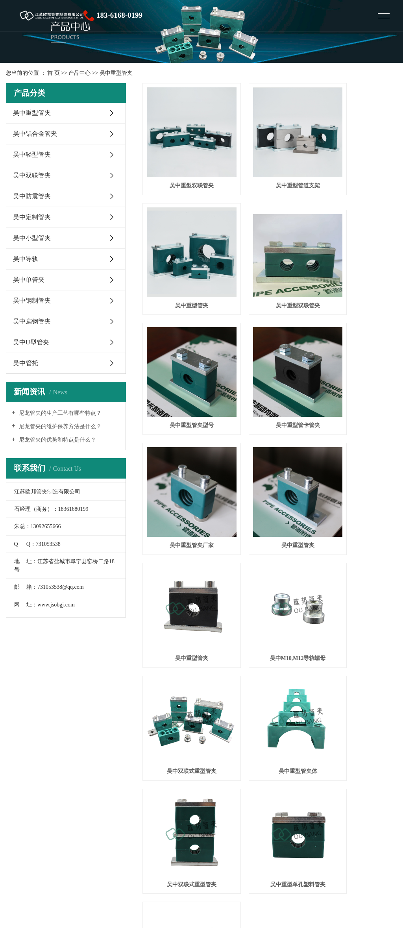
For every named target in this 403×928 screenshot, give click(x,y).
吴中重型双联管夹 (182, 167)
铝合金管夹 (82, 824)
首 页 (53, 73)
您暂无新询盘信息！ (122, 858)
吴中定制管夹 (32, 217)
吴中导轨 (25, 258)
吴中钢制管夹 (32, 300)
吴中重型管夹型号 (270, 268)
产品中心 (79, 73)
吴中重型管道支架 (270, 167)
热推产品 (27, 849)
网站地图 (53, 858)
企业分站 (27, 858)
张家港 (157, 849)
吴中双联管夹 (32, 175)
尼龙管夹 (108, 824)
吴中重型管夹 (116, 73)
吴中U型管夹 (31, 342)
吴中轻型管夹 (32, 154)
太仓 (129, 849)
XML (87, 858)
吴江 (184, 849)
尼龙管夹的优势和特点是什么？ (56, 440)
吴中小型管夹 (32, 238)
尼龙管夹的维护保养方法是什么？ (59, 426)
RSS (73, 858)
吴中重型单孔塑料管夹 (269, 561)
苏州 (197, 849)
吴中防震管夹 (32, 196)
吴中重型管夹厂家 (182, 369)
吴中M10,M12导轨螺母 (182, 465)
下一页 (332, 591)
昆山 (172, 849)
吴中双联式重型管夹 (269, 465)
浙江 (105, 849)
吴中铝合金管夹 (35, 133)
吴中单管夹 (28, 279)
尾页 (357, 591)
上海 (92, 849)
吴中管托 (25, 363)
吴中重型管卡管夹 (357, 268)
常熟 (142, 849)
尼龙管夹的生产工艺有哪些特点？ (59, 413)
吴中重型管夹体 (357, 465)
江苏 (80, 849)
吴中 (117, 849)
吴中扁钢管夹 (32, 321)
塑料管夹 (56, 824)
